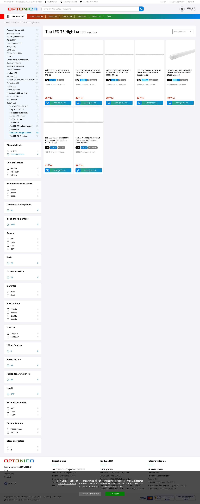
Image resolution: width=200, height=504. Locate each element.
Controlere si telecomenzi (17, 60)
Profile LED (11, 86)
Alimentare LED (13, 33)
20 (24, 277)
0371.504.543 (52, 2)
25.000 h (24, 432)
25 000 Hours (24, 429)
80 (24, 379)
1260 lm (24, 309)
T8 (24, 263)
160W (24, 415)
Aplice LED (11, 40)
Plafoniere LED (13, 83)
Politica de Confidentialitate (127, 480)
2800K (24, 189)
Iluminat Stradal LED (15, 66)
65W (24, 408)
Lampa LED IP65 (16, 119)
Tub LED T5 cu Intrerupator (20, 126)
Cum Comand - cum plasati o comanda (68, 469)
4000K (24, 192)
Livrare (163, 2)
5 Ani (24, 295)
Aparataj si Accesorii (15, 36)
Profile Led (96, 16)
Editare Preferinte (90, 493)
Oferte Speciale (36, 16)
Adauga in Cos (55, 103)
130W (24, 411)
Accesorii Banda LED (15, 30)
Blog (109, 16)
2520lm (24, 312)
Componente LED (14, 53)
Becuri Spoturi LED (14, 43)
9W (24, 239)
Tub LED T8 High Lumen (20, 132)
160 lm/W (24, 337)
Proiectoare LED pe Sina (17, 93)
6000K (24, 196)
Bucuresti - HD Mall (70, 2)
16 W (24, 242)
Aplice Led (82, 16)
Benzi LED (11, 50)
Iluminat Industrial (14, 63)
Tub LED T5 (14, 123)
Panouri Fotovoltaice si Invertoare (21, 79)
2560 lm (24, 316)
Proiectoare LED (14, 89)
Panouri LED (12, 76)
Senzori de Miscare (15, 96)
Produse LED (18, 16)
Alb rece (24, 175)
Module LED (12, 73)
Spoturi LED (12, 99)
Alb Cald (24, 168)
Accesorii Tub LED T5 (18, 106)
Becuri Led (67, 16)
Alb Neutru (24, 172)
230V (24, 224)
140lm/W (24, 333)
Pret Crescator (182, 31)
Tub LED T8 (14, 129)
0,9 (24, 365)
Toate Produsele (24, 154)
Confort (10, 56)
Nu (24, 210)
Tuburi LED (11, 103)
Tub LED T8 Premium (18, 136)
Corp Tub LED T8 (16, 109)
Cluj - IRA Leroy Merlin (90, 2)
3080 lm (24, 319)
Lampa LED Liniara (17, 116)
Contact (191, 2)
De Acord (115, 493)
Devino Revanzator (177, 2)
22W (24, 249)
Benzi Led (53, 16)
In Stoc (24, 151)
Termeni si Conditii (155, 469)
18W (24, 245)
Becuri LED (11, 46)
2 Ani (24, 291)
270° (24, 394)
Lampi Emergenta (14, 69)
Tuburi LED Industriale (18, 113)
